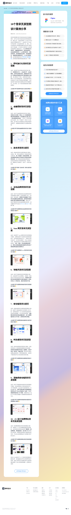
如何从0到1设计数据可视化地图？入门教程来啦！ (54, 88)
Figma (53, 18)
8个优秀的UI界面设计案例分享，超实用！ (54, 81)
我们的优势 (22, 3)
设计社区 (15, 3)
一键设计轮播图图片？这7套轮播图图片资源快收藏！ (54, 73)
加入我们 (50, 491)
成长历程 (50, 493)
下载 (48, 3)
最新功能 (42, 3)
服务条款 (43, 493)
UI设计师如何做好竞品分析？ (52, 69)
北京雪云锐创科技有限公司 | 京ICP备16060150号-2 (9, 508)
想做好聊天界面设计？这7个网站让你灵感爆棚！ (54, 85)
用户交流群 (64, 493)
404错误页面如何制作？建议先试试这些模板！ (54, 51)
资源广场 (28, 203)
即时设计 (25, 57)
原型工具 (27, 491)
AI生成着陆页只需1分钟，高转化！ (53, 36)
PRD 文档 (28, 493)
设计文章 (5, 8)
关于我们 (58, 3)
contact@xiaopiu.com (65, 491)
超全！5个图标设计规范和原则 (52, 55)
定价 (52, 3)
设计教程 (29, 3)
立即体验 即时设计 (21, 471)
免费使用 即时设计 (54, 93)
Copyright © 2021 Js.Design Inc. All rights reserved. (8, 509)
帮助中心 (36, 3)
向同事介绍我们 (35, 491)
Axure (56, 496)
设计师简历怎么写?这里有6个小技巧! (53, 47)
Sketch (57, 491)
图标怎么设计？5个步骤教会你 (52, 39)
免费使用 (65, 3)
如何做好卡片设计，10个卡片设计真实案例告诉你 (54, 77)
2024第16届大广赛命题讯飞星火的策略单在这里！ (54, 43)
